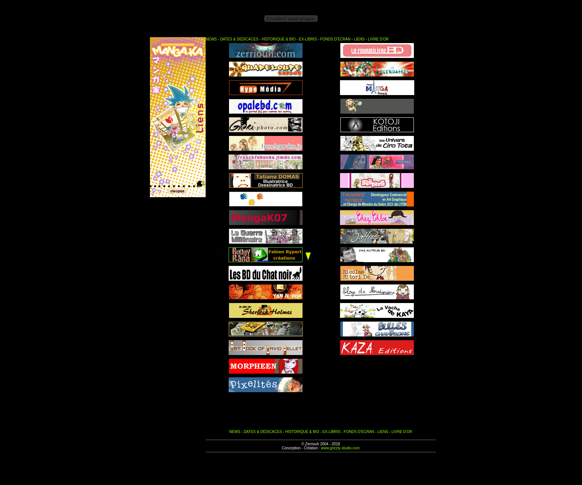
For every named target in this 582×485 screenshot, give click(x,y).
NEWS (211, 39)
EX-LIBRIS (308, 39)
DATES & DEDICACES (239, 39)
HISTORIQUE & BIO (279, 39)
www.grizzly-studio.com (340, 448)
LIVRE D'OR (378, 39)
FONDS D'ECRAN (335, 39)
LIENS (359, 39)
